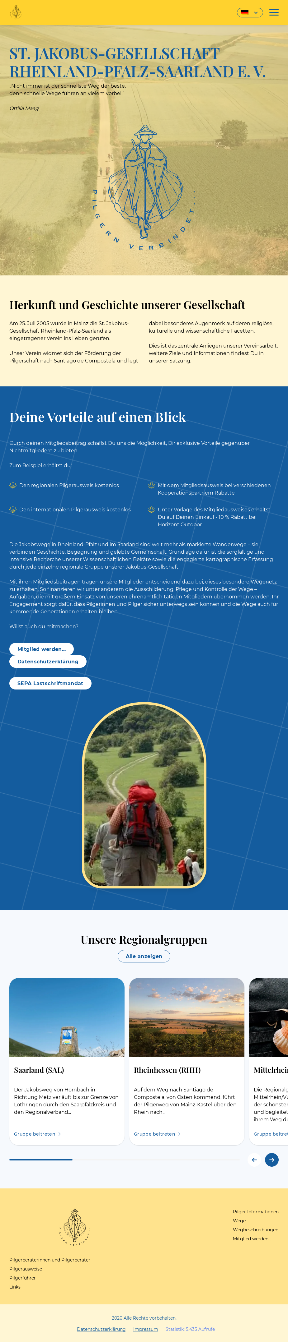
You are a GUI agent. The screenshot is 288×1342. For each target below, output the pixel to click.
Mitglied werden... (41, 649)
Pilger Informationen (256, 1212)
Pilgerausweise (25, 1269)
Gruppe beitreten (34, 1134)
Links (15, 1287)
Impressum (145, 1329)
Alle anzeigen (144, 956)
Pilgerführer (22, 1278)
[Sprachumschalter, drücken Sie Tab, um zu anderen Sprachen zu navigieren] (250, 12)
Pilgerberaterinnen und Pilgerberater (49, 1260)
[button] (272, 1160)
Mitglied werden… (252, 1239)
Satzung (179, 361)
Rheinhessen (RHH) (167, 1069)
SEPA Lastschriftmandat (50, 683)
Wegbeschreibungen (255, 1230)
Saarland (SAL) (39, 1069)
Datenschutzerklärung (47, 662)
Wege (239, 1221)
